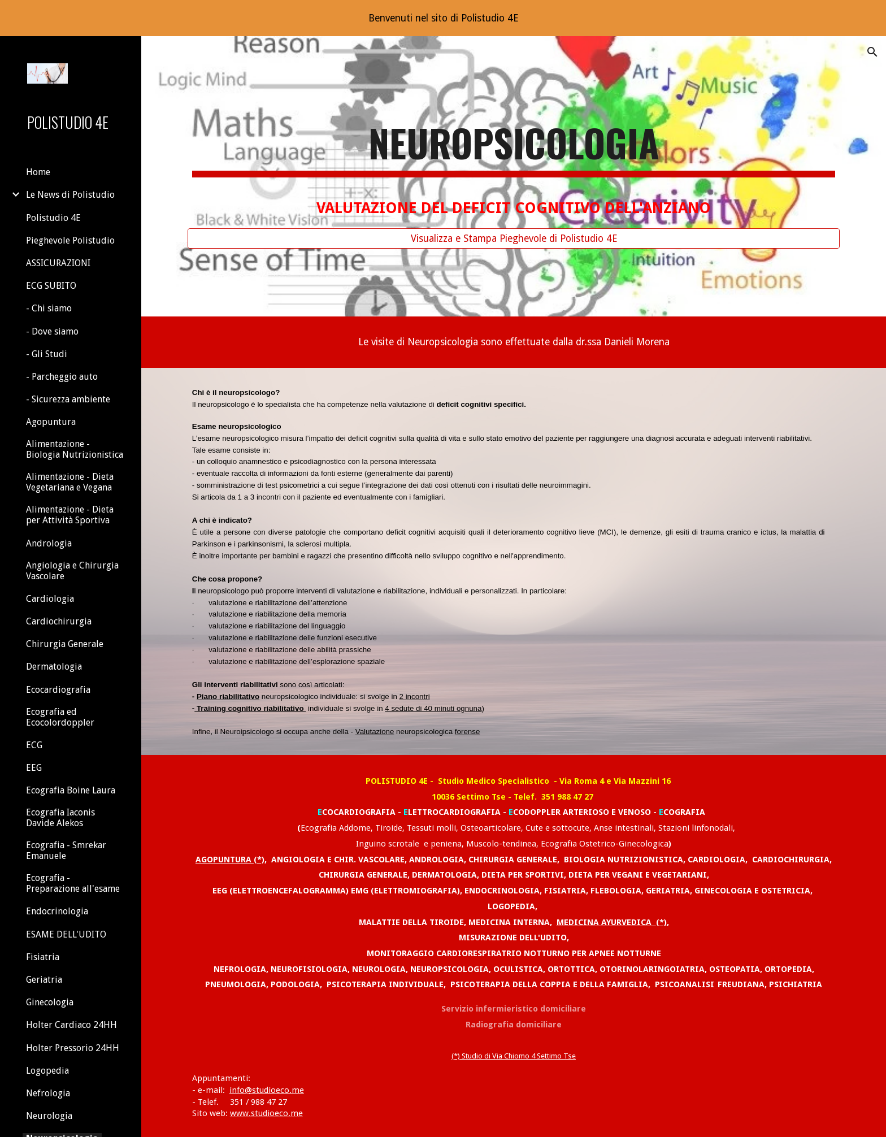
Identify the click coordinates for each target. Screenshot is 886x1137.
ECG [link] (34, 745)
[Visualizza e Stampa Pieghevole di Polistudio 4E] (513, 238)
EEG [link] (34, 767)
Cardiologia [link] (50, 598)
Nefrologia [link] (48, 1093)
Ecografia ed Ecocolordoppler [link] (60, 717)
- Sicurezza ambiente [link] (68, 399)
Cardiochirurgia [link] (59, 621)
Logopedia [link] (47, 1070)
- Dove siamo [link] (52, 331)
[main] (514, 166)
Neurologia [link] (49, 1115)
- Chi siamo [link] (49, 308)
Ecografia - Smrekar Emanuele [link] (66, 850)
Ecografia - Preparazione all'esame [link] (73, 883)
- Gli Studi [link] (46, 354)
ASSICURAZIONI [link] (58, 263)
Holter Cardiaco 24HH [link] (71, 1024)
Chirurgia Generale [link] (64, 644)
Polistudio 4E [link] (53, 217)
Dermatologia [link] (54, 666)
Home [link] (38, 172)
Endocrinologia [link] (57, 911)
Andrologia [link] (49, 543)
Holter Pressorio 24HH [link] (72, 1048)
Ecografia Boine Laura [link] (70, 790)
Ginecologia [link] (49, 1002)
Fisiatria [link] (42, 957)
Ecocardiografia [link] (58, 689)
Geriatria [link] (44, 979)
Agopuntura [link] (51, 421)
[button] (872, 52)
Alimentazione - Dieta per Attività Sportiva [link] (70, 515)
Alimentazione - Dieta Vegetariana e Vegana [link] (70, 482)
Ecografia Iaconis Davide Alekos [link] (60, 817)
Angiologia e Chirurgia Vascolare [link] (72, 570)
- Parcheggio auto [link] (62, 376)
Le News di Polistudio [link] (70, 194)
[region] (443, 18)
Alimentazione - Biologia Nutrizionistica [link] (74, 449)
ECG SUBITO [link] (51, 285)
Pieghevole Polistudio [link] (70, 240)
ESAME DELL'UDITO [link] (66, 934)
